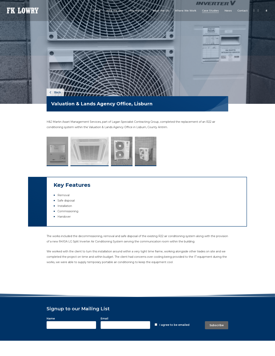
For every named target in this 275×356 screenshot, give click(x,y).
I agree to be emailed (174, 325)
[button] (114, 10)
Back (55, 92)
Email (104, 318)
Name (51, 318)
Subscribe (216, 325)
